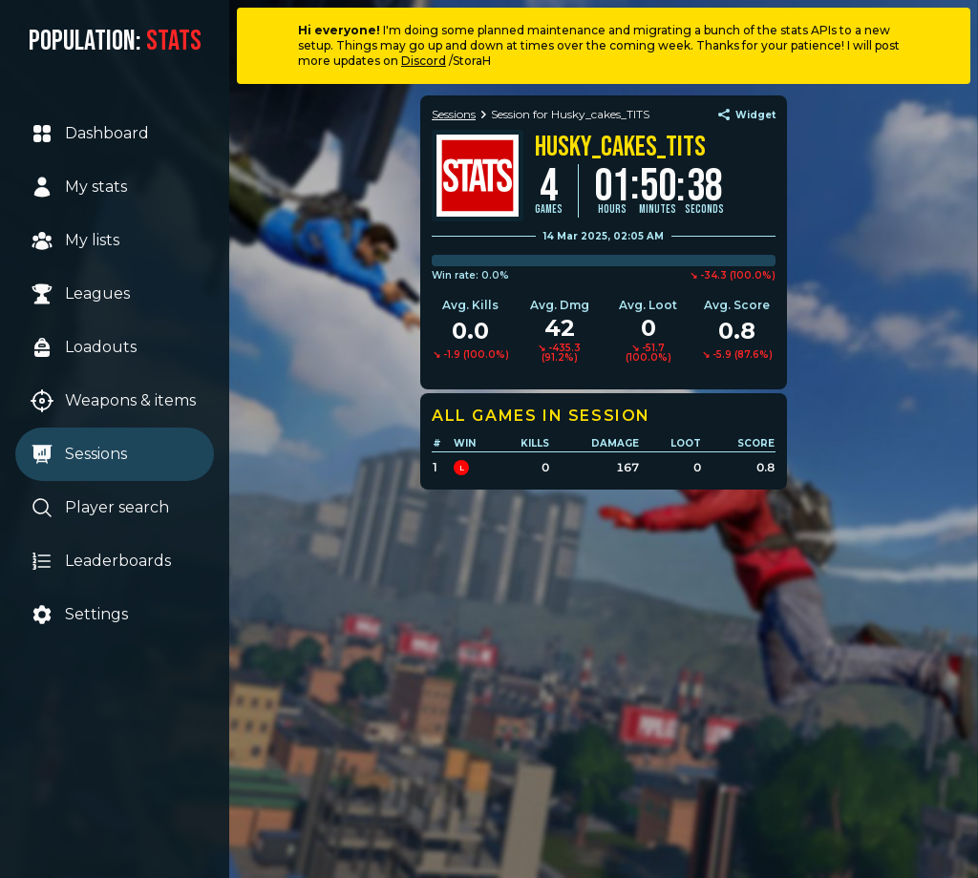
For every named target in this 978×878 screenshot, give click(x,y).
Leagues (80, 293)
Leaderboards (101, 561)
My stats (79, 187)
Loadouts (84, 347)
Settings (79, 614)
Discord (423, 60)
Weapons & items (113, 400)
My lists (75, 240)
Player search (100, 507)
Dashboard (90, 133)
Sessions (79, 454)
